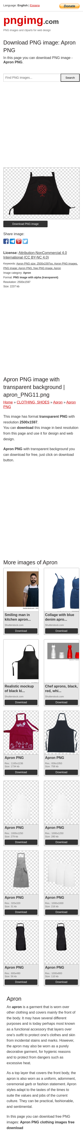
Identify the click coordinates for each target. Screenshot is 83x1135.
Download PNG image (25, 224)
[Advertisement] (41, 126)
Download (21, 630)
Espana (35, 5)
